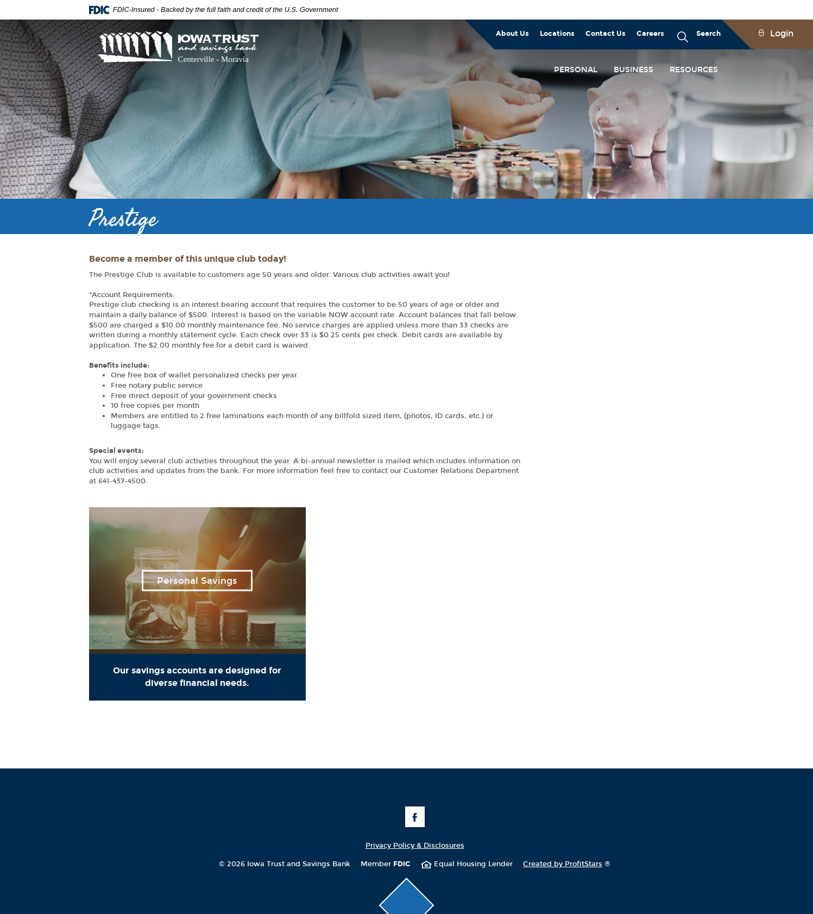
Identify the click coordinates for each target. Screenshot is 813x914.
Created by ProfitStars (566, 864)
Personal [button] (575, 69)
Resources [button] (694, 69)
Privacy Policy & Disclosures (414, 845)
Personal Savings (197, 581)
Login (781, 33)
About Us (512, 33)
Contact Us (605, 33)
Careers (650, 33)
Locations (557, 33)
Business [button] (633, 69)
